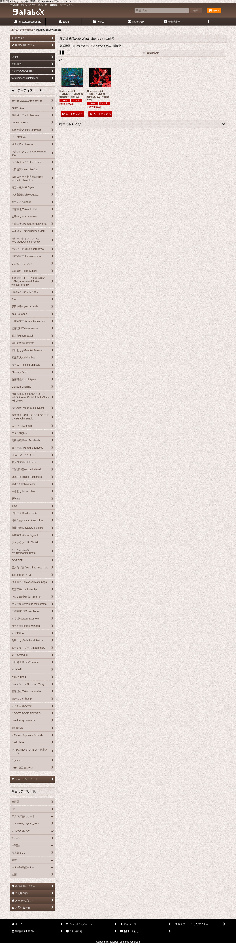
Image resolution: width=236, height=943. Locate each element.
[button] (208, 22)
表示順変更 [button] (151, 53)
